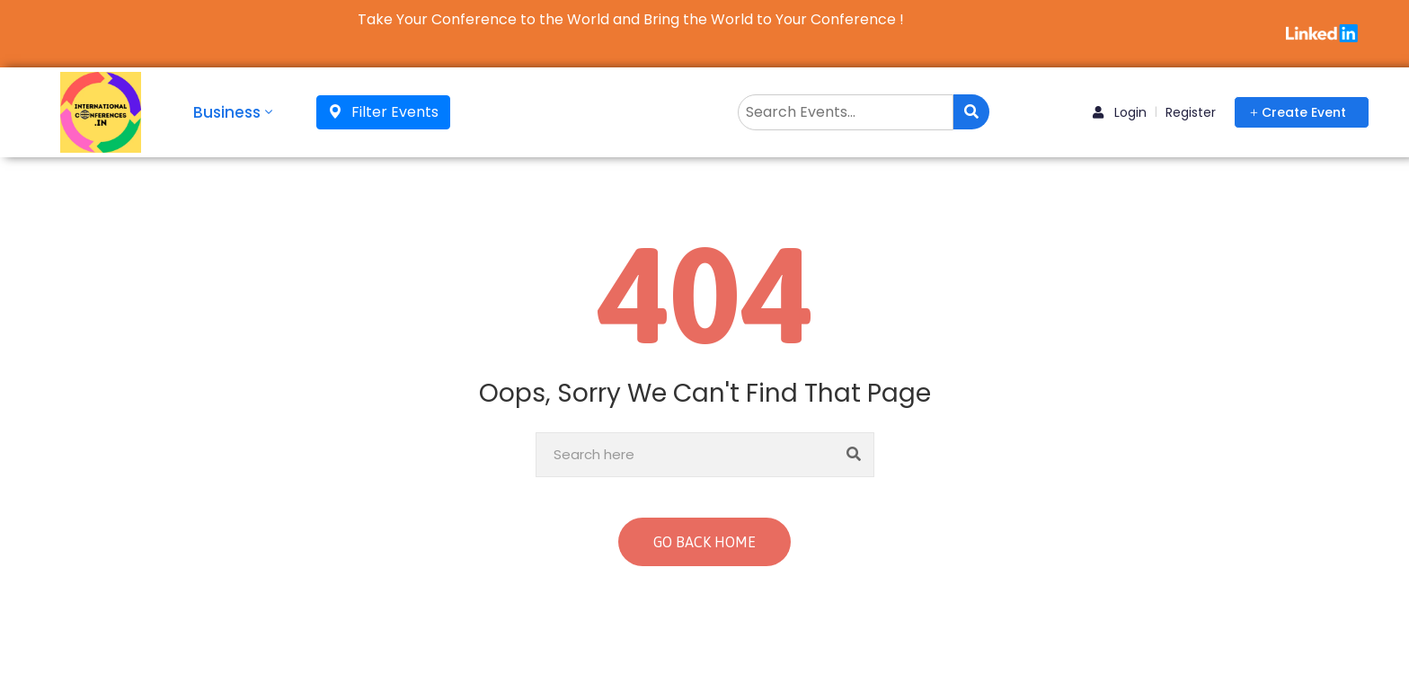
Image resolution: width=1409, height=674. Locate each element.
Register (1190, 112)
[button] (1301, 112)
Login (1120, 112)
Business (234, 112)
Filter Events (383, 112)
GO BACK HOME (704, 542)
